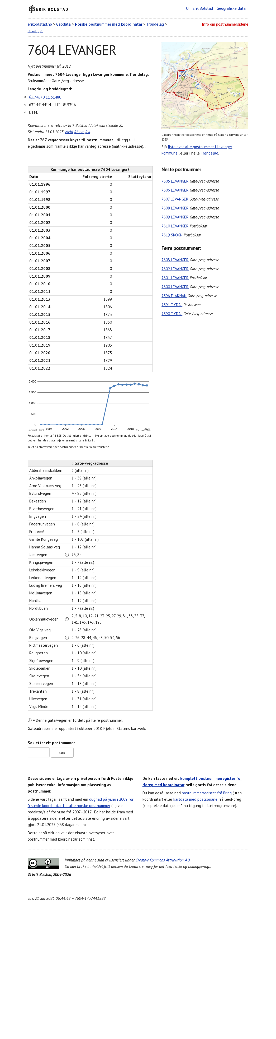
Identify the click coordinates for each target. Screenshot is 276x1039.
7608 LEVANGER (175, 208)
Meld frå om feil (77, 131)
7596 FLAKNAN (174, 295)
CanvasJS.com (144, 430)
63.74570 (37, 97)
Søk (62, 753)
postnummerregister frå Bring (207, 792)
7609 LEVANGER (175, 217)
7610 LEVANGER (175, 226)
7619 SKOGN (172, 234)
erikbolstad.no (40, 24)
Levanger (35, 30)
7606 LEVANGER (175, 190)
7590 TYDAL (171, 313)
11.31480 (53, 97)
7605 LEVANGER (175, 181)
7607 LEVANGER (174, 199)
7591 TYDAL (171, 304)
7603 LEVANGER (175, 259)
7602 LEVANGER (175, 268)
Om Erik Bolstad (199, 8)
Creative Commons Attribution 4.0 (163, 860)
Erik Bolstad (52, 9)
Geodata (63, 24)
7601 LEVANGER (175, 277)
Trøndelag (155, 24)
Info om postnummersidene (225, 24)
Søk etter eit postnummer (51, 742)
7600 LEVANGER (175, 286)
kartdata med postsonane (195, 799)
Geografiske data (231, 8)
